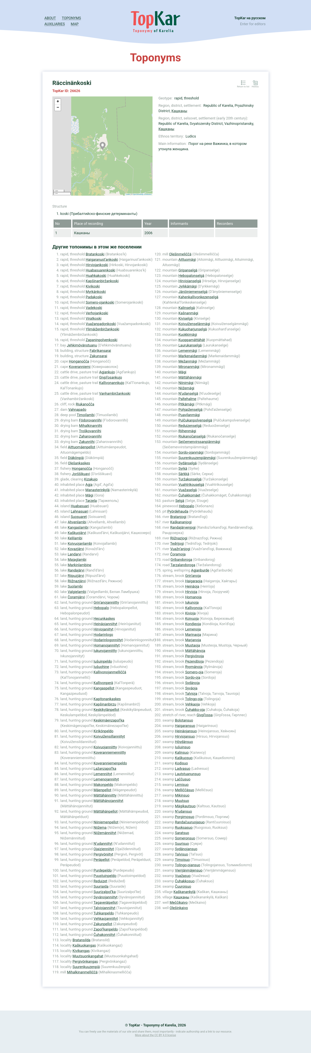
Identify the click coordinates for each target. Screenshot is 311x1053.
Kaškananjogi (181, 522)
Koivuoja (192, 618)
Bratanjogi (178, 517)
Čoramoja (178, 554)
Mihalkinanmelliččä (82, 972)
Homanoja (193, 597)
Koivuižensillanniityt (109, 736)
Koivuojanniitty (105, 747)
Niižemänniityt (105, 833)
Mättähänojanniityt (108, 801)
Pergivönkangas (85, 961)
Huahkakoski (96, 275)
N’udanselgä (188, 393)
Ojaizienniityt (104, 849)
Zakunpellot (103, 924)
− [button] (58, 108)
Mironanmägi (188, 367)
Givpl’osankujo (110, 377)
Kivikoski (93, 286)
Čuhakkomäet (189, 495)
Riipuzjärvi (76, 576)
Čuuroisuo (183, 886)
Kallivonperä (103, 683)
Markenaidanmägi (192, 356)
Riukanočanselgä (191, 436)
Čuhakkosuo (185, 881)
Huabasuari (80, 506)
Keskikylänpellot (106, 709)
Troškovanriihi (90, 431)
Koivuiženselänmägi (194, 324)
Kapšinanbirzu (105, 704)
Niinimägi (185, 383)
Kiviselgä (185, 318)
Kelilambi (75, 538)
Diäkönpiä (76, 458)
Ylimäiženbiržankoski (102, 329)
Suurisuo (182, 843)
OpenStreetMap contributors (142, 194)
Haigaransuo (185, 726)
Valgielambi (77, 592)
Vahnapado (77, 409)
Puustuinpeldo (105, 876)
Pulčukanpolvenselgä (195, 420)
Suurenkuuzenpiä (86, 967)
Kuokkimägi (187, 334)
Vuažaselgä (187, 490)
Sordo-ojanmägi (190, 452)
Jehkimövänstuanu (82, 345)
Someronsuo (185, 838)
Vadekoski (94, 308)
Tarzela (91, 501)
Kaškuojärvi (77, 533)
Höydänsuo (184, 742)
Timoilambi (86, 415)
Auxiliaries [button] (54, 24)
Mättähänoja (195, 651)
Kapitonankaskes (107, 699)
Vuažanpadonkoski (101, 324)
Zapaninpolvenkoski (101, 340)
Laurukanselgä (190, 345)
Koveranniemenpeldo (110, 763)
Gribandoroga (181, 559)
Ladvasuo (182, 768)
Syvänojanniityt (106, 897)
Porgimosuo (184, 817)
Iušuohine (101, 667)
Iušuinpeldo (103, 661)
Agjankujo (107, 372)
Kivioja (190, 613)
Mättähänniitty (105, 795)
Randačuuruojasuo (190, 822)
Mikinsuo (182, 795)
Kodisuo (181, 763)
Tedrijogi (177, 543)
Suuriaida (101, 886)
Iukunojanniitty (105, 651)
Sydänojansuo (186, 849)
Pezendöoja (194, 661)
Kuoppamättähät (191, 340)
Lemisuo (182, 785)
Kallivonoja (193, 608)
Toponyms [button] (71, 18)
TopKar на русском (250, 18)
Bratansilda (81, 940)
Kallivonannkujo (111, 383)
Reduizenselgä (189, 426)
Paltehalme (187, 399)
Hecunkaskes (104, 618)
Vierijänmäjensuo (189, 870)
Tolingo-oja (194, 699)
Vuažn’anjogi (180, 549)
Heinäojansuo (186, 731)
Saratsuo (182, 833)
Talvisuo (181, 854)
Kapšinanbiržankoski (102, 281)
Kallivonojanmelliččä (110, 672)
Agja (88, 484)
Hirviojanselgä (189, 281)
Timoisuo (182, 860)
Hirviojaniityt (103, 629)
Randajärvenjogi (183, 527)
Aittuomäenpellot (81, 447)
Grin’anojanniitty (106, 602)
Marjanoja (193, 640)
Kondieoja (193, 624)
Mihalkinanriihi (90, 426)
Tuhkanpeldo (103, 913)
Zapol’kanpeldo (106, 929)
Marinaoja (193, 634)
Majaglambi (77, 559)
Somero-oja (194, 672)
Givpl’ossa (205, 715)
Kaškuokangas (84, 945)
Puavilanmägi (189, 415)
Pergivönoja (194, 656)
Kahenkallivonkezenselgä (198, 297)
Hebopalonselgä (191, 275)
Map (75, 24)
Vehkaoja (192, 704)
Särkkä (183, 474)
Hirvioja (191, 592)
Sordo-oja (192, 677)
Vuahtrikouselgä (191, 484)
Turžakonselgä (190, 479)
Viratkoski (93, 318)
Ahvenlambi (77, 522)
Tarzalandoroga (182, 565)
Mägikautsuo (185, 806)
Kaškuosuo (184, 758)
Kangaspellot (104, 688)
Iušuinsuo (182, 747)
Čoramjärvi (76, 597)
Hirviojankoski (97, 265)
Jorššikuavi (81, 474)
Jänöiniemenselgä (192, 292)
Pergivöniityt (103, 854)
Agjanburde (200, 570)
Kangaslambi (78, 527)
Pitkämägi (186, 404)
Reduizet (100, 881)
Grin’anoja (193, 576)
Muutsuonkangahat (87, 956)
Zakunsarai (98, 356)
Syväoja (191, 688)
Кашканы (179, 111)
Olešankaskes (79, 463)
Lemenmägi (187, 350)
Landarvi (74, 554)
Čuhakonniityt (104, 935)
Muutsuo (182, 801)
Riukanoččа (85, 404)
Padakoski (94, 297)
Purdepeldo (103, 870)
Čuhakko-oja (195, 709)
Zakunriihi (87, 442)
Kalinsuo (182, 752)
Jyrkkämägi (187, 286)
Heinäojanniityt (105, 624)
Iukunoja (192, 602)
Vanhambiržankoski (115, 393)
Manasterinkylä (97, 490)
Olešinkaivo (179, 908)
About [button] (50, 18)
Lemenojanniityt (106, 779)
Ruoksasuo (184, 827)
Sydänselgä (187, 463)
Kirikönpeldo (103, 731)
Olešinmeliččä (180, 254)
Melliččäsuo (184, 790)
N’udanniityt (103, 843)
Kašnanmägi (188, 313)
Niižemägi (186, 388)
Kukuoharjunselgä (192, 329)
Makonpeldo (103, 785)
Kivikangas (81, 951)
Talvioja (191, 693)
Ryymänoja (194, 667)
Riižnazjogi (178, 538)
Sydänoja (192, 683)
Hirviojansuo (185, 736)
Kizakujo (91, 479)
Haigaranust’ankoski (102, 259)
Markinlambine (79, 565)
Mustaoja (192, 645)
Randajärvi (76, 570)
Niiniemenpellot (106, 822)
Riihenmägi (187, 431)
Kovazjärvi (76, 549)
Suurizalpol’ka (105, 892)
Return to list (243, 87)
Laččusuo (182, 779)
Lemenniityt (103, 774)
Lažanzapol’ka (105, 768)
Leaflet (128, 194)
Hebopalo (101, 608)
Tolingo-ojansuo (187, 865)
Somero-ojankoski (100, 302)
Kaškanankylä (185, 892)
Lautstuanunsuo (188, 774)
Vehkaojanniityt (106, 918)
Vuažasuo (183, 876)
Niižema (100, 827)
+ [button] (58, 102)
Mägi (89, 495)
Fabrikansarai (100, 350)
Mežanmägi (187, 361)
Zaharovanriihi (90, 436)
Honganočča (79, 361)
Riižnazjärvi (77, 581)
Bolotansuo (184, 720)
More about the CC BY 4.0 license (155, 1035)
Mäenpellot (102, 790)
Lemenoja (193, 629)
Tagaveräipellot (105, 902)
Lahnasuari (79, 511)
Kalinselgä (186, 308)
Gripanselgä (187, 270)
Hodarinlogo (103, 634)
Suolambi (75, 586)
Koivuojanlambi (80, 543)
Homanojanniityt (107, 645)
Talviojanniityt (104, 908)
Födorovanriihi (90, 420)
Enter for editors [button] (253, 24)
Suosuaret (79, 517)
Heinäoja (192, 586)
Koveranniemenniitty (110, 752)
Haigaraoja (193, 581)
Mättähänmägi (190, 377)
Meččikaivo (179, 902)
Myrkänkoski (96, 292)
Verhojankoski (97, 313)
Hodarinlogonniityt (108, 640)
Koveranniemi (79, 367)
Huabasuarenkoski (100, 270)
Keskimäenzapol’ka (109, 720)
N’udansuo (183, 811)
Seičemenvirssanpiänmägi (199, 442)
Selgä (179, 501)
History (255, 87)
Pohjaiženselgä (190, 409)
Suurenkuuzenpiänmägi (196, 458)
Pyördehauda (177, 511)
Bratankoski (95, 254)
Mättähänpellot (106, 811)
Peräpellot (102, 860)
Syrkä (182, 468)
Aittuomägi (187, 259)
